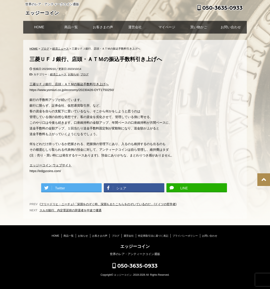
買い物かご (198, 27)
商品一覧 (71, 27)
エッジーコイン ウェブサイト (51, 165)
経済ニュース (58, 74)
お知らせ (73, 74)
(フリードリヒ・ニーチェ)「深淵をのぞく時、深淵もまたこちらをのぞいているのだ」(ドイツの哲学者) (108, 204)
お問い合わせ (231, 27)
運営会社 (135, 27)
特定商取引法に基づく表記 (153, 235)
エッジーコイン (42, 13)
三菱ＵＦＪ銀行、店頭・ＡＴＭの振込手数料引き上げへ (69, 84)
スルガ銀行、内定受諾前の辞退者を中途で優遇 (70, 210)
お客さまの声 (103, 27)
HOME (39, 27)
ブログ (84, 74)
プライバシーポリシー (185, 235)
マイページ (166, 27)
